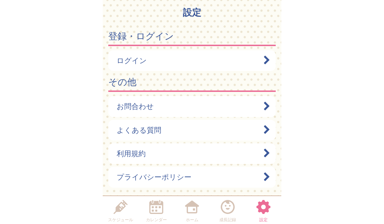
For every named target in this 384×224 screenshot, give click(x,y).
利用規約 (191, 154)
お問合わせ (191, 106)
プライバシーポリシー (191, 177)
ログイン (191, 61)
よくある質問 (191, 130)
